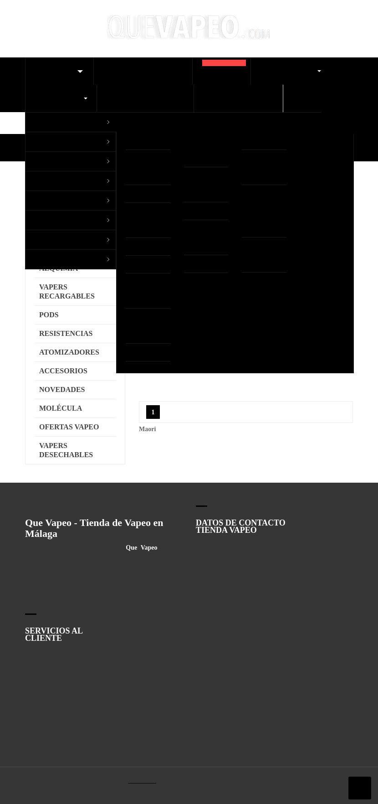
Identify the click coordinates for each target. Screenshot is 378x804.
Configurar (95, 408)
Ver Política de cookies (235, 387)
